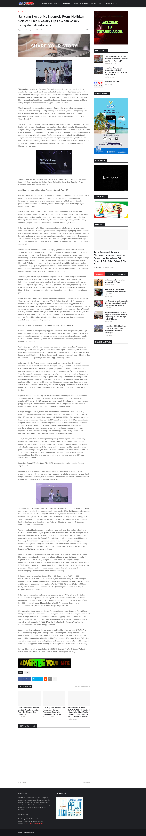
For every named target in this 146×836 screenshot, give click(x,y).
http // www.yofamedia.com (34, 823)
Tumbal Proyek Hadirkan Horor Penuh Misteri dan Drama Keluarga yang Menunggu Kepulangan (115, 329)
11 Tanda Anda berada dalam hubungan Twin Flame (115, 281)
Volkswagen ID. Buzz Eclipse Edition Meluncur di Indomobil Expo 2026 (115, 291)
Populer (99, 274)
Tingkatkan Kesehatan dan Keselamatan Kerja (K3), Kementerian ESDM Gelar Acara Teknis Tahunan (116, 71)
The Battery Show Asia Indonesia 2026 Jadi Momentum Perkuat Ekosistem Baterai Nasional (116, 303)
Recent (111, 274)
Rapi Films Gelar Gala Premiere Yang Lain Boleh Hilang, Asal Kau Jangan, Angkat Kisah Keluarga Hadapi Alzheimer (116, 315)
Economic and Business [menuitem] (49, 3)
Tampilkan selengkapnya (82, 686)
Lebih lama (85, 782)
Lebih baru (22, 782)
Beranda (20, 12)
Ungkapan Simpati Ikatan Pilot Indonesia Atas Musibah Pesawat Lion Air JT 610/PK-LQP (116, 59)
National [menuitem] (67, 3)
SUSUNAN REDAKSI (112, 81)
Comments (122, 274)
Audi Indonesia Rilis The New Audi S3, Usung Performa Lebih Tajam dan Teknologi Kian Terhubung (29, 711)
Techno (27, 12)
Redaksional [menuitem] (96, 3)
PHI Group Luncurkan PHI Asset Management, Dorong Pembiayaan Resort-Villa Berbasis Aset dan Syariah (54, 711)
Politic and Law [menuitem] (81, 3)
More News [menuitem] (110, 3)
